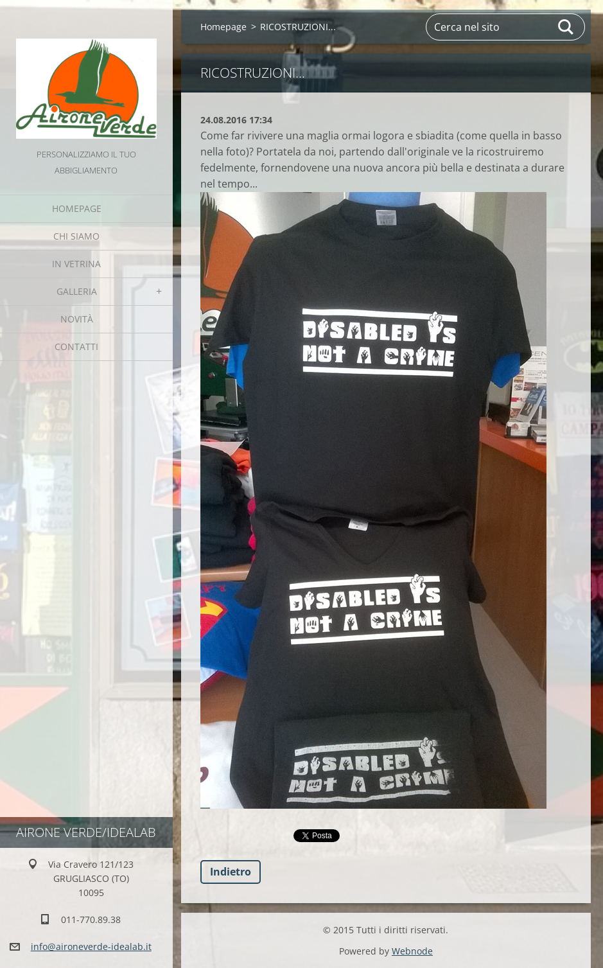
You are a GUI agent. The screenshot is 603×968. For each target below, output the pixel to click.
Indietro (230, 872)
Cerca (566, 27)
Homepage (76, 208)
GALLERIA (77, 291)
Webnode (412, 951)
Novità (76, 319)
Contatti (76, 346)
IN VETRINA (76, 264)
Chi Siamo (76, 236)
